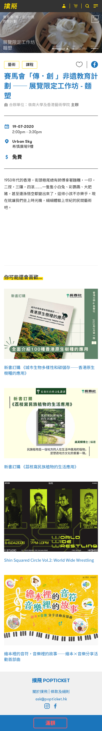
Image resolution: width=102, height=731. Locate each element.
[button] (94, 64)
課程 (29, 64)
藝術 (12, 64)
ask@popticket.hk (51, 699)
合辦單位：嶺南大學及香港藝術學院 (39, 104)
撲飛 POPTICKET (51, 680)
